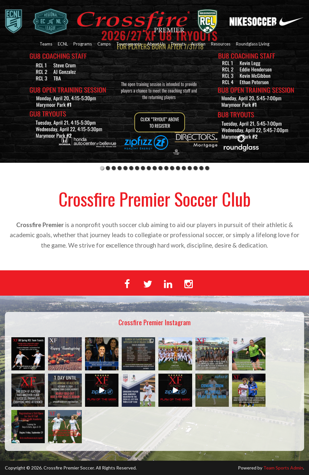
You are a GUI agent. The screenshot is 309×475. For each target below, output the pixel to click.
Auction (198, 43)
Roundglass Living (252, 43)
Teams (46, 43)
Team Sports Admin (283, 467)
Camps (104, 43)
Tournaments (129, 43)
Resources (220, 43)
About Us (156, 43)
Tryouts (177, 43)
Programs (82, 43)
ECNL (63, 43)
